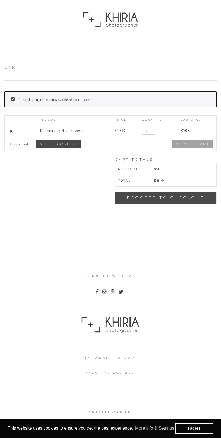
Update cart (193, 144)
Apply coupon (58, 144)
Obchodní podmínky (111, 412)
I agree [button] (194, 428)
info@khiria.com (110, 357)
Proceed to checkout (165, 197)
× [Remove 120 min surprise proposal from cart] (11, 130)
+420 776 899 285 (110, 373)
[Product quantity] (149, 131)
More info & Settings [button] (154, 428)
